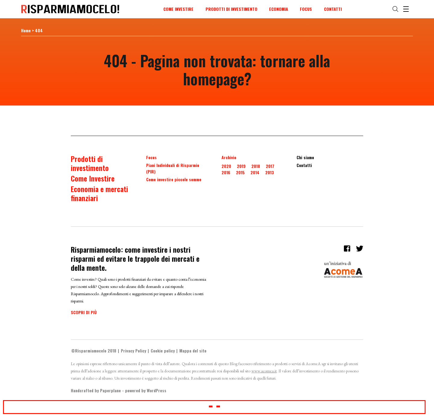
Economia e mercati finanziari (99, 193)
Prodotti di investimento (231, 9)
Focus (306, 9)
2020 (226, 166)
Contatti (333, 9)
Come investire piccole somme (173, 179)
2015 (240, 172)
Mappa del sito (192, 350)
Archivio (229, 157)
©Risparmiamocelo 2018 (93, 350)
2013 (269, 172)
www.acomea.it (264, 371)
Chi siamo (305, 157)
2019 (241, 166)
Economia (278, 9)
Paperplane (110, 390)
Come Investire (178, 9)
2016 (226, 172)
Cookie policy (163, 350)
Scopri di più (84, 312)
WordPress (156, 390)
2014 (254, 172)
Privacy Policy (133, 350)
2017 (270, 166)
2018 (255, 166)
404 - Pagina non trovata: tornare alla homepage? (217, 69)
